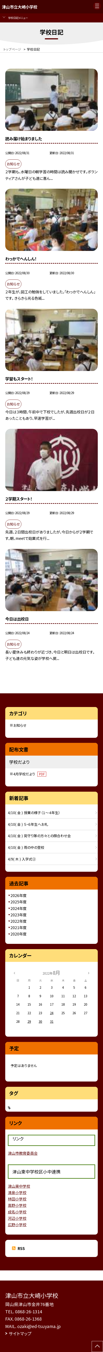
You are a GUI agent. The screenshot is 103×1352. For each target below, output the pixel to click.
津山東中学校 (19, 1186)
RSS (21, 1248)
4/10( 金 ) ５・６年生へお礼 (28, 824)
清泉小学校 (17, 1192)
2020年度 (18, 934)
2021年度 (18, 927)
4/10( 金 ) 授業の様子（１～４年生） (34, 812)
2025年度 (18, 901)
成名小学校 (17, 1212)
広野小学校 (17, 1224)
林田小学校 (17, 1199)
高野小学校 (17, 1205)
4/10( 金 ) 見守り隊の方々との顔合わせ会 (39, 835)
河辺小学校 (17, 1218)
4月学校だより (29, 773)
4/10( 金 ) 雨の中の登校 (26, 847)
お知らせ (19, 725)
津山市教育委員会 (23, 1153)
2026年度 (18, 895)
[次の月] (88, 972)
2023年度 (18, 914)
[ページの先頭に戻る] (97, 1346)
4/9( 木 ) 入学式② (22, 859)
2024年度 (18, 908)
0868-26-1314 (28, 1311)
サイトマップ (20, 1333)
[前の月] (14, 972)
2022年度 (18, 921)
